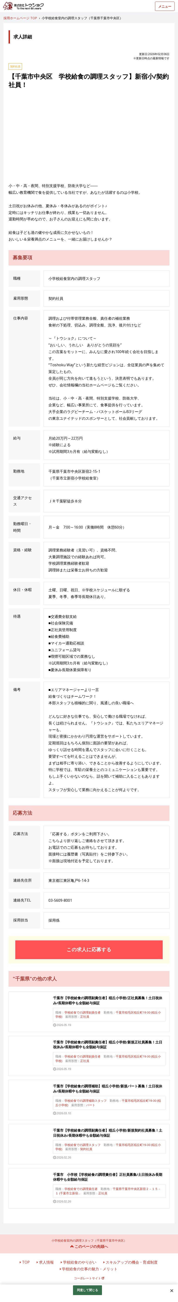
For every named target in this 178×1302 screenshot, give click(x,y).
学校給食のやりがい (79, 1262)
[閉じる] (172, 1291)
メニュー (164, 6)
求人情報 (46, 1262)
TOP (26, 1262)
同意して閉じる (87, 1290)
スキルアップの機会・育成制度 (132, 1262)
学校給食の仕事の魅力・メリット (90, 1268)
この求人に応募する (89, 949)
